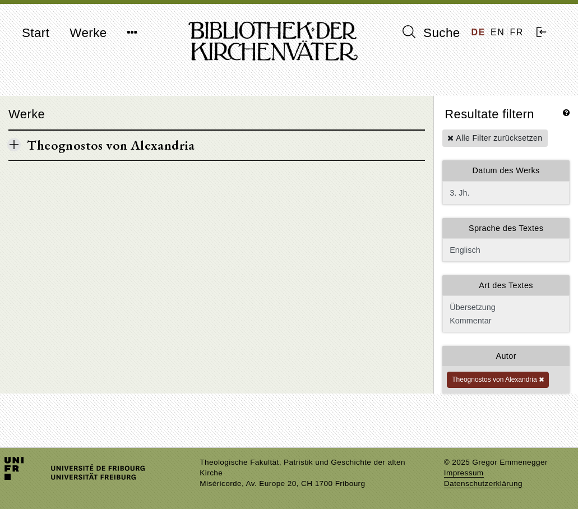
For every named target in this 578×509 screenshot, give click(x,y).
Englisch (506, 250)
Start (35, 33)
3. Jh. (506, 193)
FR (517, 32)
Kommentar (504, 320)
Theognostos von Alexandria (498, 379)
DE (478, 32)
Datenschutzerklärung (483, 483)
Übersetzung (504, 307)
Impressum (464, 473)
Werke (88, 33)
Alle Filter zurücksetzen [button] (494, 137)
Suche (431, 32)
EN (498, 32)
